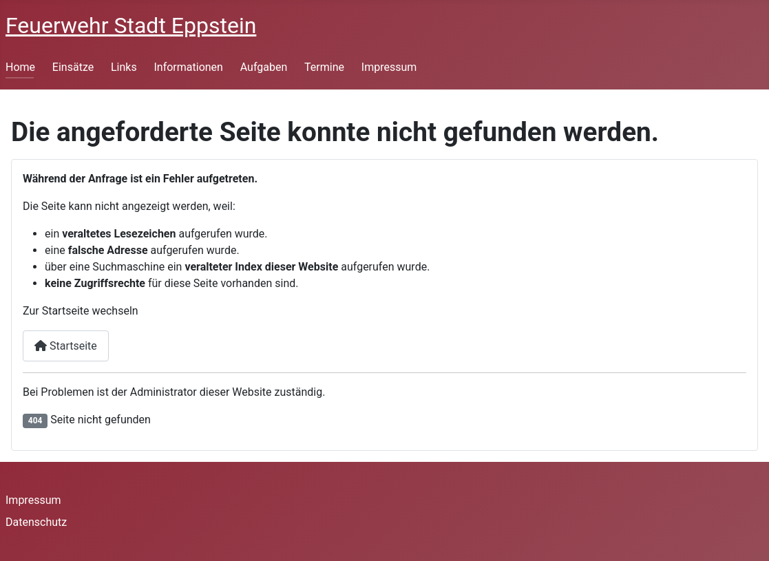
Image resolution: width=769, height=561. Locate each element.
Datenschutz (36, 522)
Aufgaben (264, 67)
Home (20, 67)
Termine (324, 67)
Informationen (188, 67)
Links (124, 67)
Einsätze (73, 67)
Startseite (65, 345)
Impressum (389, 67)
